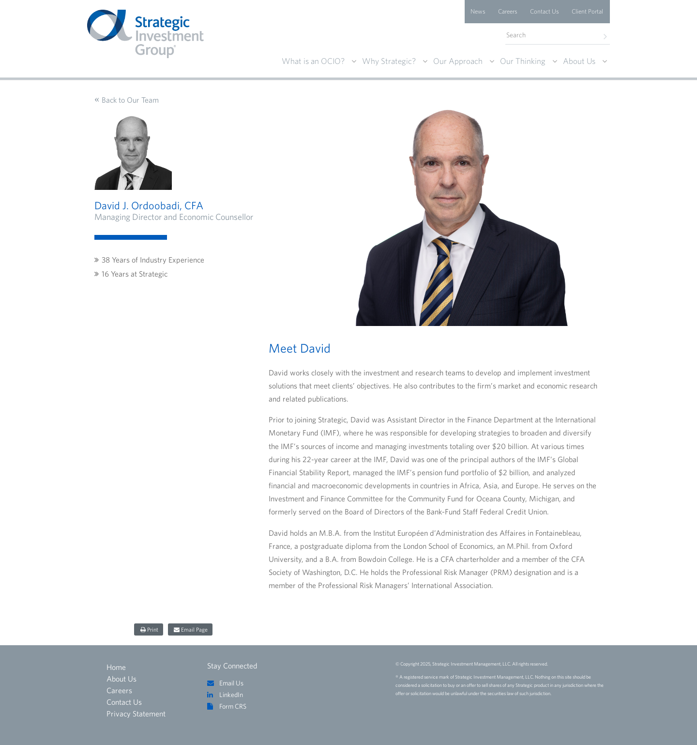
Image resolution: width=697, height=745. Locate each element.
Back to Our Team (130, 99)
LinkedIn (231, 694)
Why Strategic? (389, 60)
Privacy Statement (136, 713)
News (477, 11)
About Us (579, 60)
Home (116, 667)
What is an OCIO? (313, 60)
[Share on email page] (190, 629)
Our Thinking (522, 60)
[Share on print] (148, 629)
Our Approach (458, 60)
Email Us (231, 683)
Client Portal (587, 11)
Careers (507, 11)
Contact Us (544, 11)
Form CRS (232, 706)
